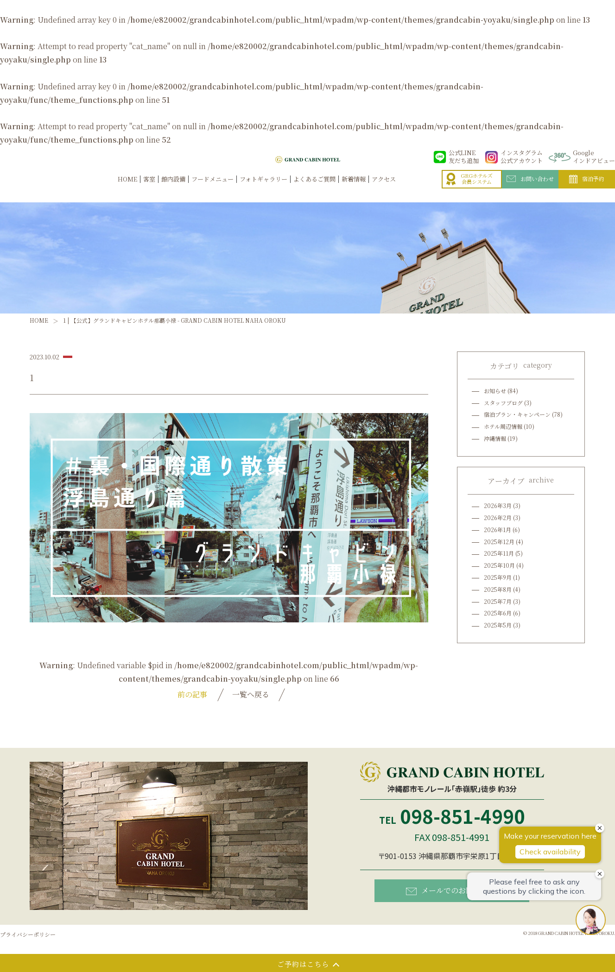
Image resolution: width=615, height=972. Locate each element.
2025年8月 (498, 589)
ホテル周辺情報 (503, 426)
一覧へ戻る (250, 694)
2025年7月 (498, 601)
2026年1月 (497, 529)
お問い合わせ (530, 188)
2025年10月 (499, 565)
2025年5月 (498, 625)
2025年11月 (499, 553)
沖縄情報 (495, 438)
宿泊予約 (586, 189)
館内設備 (173, 189)
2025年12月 (499, 542)
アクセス (384, 189)
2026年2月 (498, 517)
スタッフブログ (503, 403)
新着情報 (354, 189)
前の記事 (192, 694)
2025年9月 (498, 577)
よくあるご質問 (314, 189)
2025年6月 (498, 613)
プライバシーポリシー (28, 934)
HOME (127, 189)
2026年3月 (498, 505)
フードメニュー (212, 189)
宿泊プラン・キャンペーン (517, 414)
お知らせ (495, 391)
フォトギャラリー (263, 189)
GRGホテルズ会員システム (469, 188)
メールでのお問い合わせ (454, 890)
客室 (149, 189)
